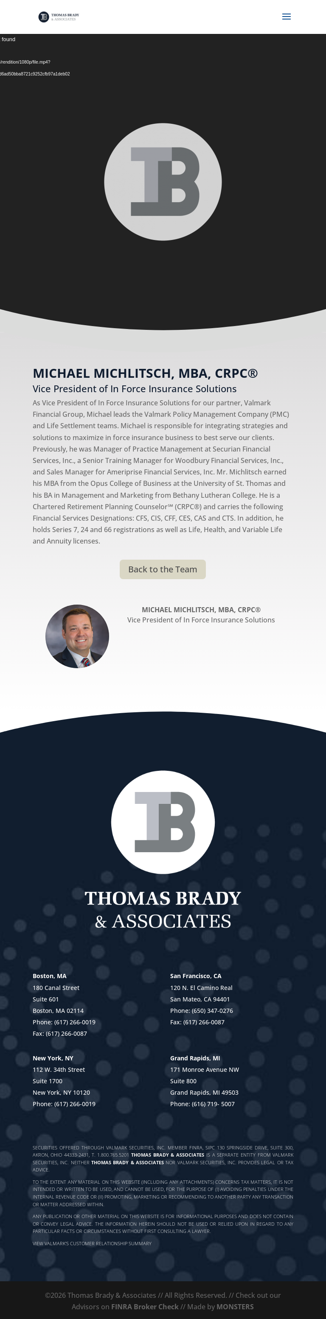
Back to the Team (162, 569)
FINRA (195, 1147)
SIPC (210, 1147)
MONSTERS (235, 1306)
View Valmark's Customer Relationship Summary (92, 1243)
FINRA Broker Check (145, 1306)
